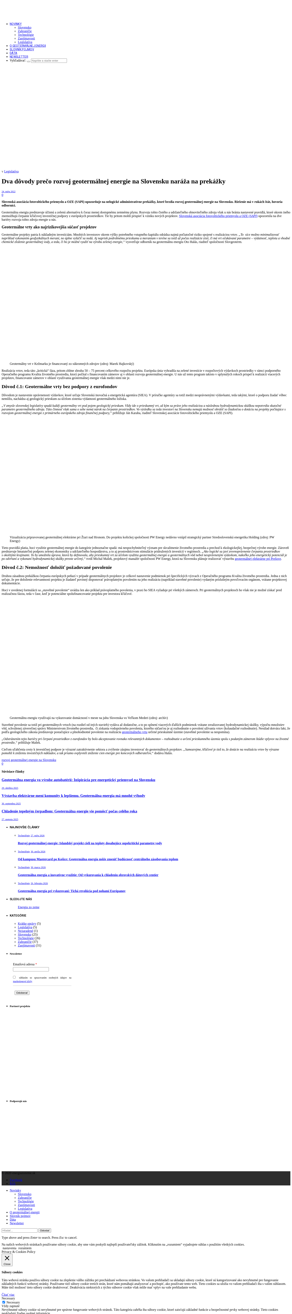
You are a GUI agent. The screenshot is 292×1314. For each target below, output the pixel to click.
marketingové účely (22, 981)
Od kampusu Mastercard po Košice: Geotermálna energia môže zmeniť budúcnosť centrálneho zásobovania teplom (98, 859)
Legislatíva (25, 42)
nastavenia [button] (9, 1248)
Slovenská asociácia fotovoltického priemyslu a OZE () (218, 216)
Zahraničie (25, 31)
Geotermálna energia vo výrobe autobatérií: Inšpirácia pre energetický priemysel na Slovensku (78, 780)
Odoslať (44, 1230)
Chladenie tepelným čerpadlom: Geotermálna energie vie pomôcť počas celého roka (69, 811)
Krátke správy (27, 923)
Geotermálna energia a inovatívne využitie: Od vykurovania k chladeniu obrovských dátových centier (88, 875)
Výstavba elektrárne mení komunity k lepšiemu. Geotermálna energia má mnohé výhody (73, 795)
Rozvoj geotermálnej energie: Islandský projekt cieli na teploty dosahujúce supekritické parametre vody (90, 843)
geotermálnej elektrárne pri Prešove (258, 558)
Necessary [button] (8, 1298)
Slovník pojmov (22, 49)
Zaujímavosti (26, 38)
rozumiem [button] (25, 1248)
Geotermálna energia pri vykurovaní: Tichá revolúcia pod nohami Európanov (72, 891)
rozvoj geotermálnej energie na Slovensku (29, 760)
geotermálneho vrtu (134, 732)
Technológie (26, 34)
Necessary (13, 1302)
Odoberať (22, 992)
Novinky (16, 24)
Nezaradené (25, 931)
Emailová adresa (23, 964)
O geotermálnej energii (28, 45)
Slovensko (24, 27)
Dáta (13, 53)
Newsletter (19, 56)
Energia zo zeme (28, 907)
